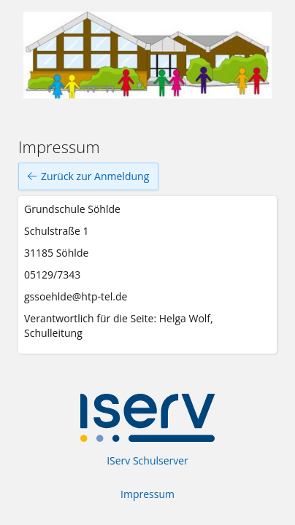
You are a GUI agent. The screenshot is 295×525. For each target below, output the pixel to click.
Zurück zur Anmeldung (88, 176)
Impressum (147, 494)
